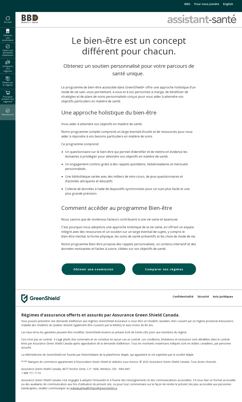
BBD (187, 4)
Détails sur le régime (7, 81)
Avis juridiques (223, 296)
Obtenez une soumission (8, 35)
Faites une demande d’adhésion (7, 50)
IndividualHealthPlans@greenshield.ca (93, 388)
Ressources (8, 112)
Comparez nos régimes (7, 65)
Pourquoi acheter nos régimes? (8, 97)
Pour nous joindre (206, 4)
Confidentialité (183, 296)
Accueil (8, 19)
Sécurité (203, 296)
